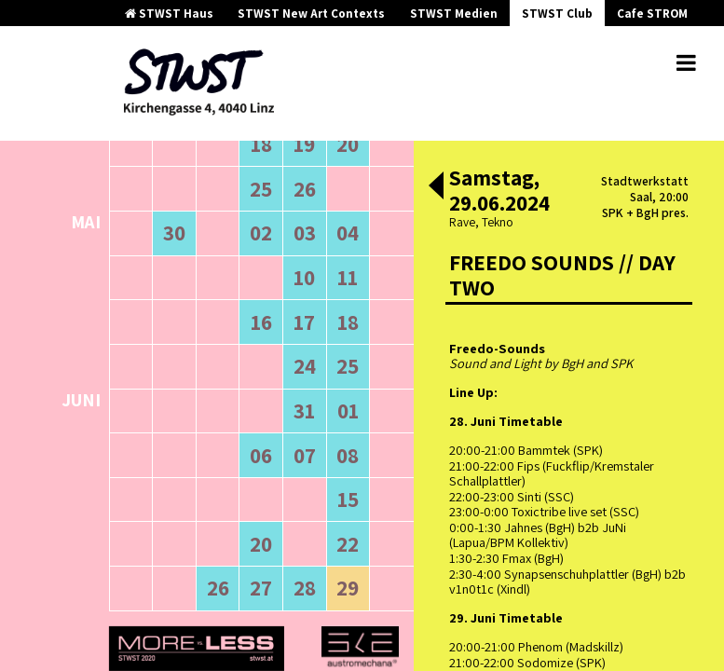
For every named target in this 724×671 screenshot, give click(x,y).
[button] (436, 187)
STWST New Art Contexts (311, 13)
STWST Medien (454, 13)
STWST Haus (169, 13)
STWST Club (557, 13)
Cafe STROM (652, 13)
